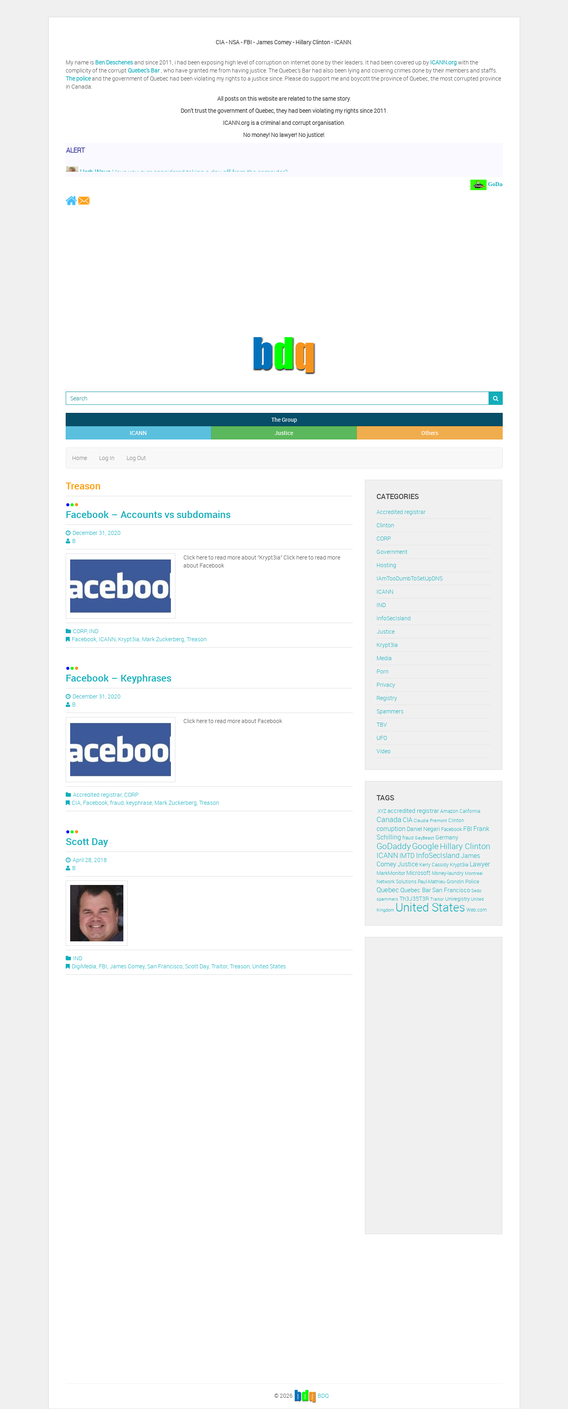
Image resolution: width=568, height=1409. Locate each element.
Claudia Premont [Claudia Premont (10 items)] (430, 820)
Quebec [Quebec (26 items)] (388, 889)
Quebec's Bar (144, 70)
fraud (117, 802)
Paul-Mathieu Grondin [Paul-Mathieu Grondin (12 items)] (441, 881)
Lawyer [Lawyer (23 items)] (480, 864)
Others (429, 433)
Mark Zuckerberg (163, 639)
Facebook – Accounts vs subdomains (148, 514)
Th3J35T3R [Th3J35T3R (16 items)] (414, 898)
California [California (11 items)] (470, 811)
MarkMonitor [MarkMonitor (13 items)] (391, 872)
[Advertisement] (284, 270)
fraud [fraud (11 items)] (408, 838)
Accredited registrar (97, 794)
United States (269, 966)
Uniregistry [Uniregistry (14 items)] (457, 898)
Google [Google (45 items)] (425, 846)
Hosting (386, 565)
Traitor (219, 966)
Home (79, 458)
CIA (76, 802)
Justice (284, 433)
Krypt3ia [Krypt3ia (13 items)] (459, 864)
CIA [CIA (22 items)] (407, 819)
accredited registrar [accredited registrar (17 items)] (413, 810)
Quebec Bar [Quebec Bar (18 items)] (415, 890)
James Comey (127, 966)
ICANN (138, 433)
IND (93, 631)
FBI (103, 966)
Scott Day (87, 841)
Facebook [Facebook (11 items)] (451, 829)
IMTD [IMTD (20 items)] (407, 856)
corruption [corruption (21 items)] (391, 828)
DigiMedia (84, 966)
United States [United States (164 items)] (430, 907)
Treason (197, 639)
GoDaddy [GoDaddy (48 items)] (394, 846)
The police (78, 78)
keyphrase (139, 802)
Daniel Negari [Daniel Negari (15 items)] (423, 829)
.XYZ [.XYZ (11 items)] (381, 811)
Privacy (386, 684)
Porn (383, 671)
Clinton (385, 525)
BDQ (323, 1395)
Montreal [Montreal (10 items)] (474, 873)
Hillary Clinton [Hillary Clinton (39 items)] (465, 846)
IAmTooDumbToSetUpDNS (410, 578)
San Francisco (165, 966)
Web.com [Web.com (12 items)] (476, 909)
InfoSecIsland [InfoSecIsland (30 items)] (438, 855)
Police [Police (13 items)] (472, 881)
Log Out (136, 458)
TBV (382, 724)
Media (384, 658)
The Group (284, 419)
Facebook (84, 639)
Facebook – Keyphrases (118, 677)
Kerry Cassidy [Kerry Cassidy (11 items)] (434, 865)
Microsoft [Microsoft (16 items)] (418, 872)
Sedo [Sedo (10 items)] (476, 890)
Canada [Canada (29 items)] (389, 819)
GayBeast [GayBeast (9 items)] (424, 838)
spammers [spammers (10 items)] (387, 899)
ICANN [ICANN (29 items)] (387, 855)
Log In (106, 458)
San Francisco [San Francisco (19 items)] (451, 890)
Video (384, 751)
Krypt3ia (128, 639)
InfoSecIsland (394, 618)
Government (392, 551)
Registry (387, 698)
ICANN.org (443, 62)
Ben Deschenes (114, 62)
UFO (382, 738)
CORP (80, 631)
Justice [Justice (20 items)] (407, 864)
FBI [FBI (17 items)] (467, 829)
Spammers (390, 711)
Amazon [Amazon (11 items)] (449, 811)
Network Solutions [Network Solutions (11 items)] (396, 882)
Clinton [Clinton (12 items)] (456, 820)
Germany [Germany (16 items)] (446, 837)
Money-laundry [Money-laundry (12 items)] (448, 873)
